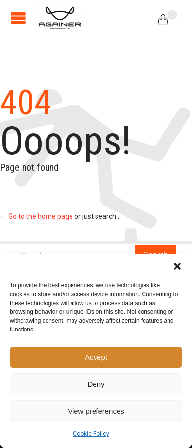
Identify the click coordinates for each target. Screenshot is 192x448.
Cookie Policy (91, 433)
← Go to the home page (36, 216)
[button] (177, 266)
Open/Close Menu (18, 17)
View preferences (96, 411)
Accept (96, 357)
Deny (95, 384)
